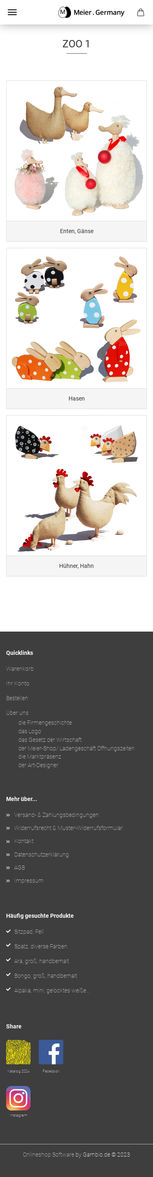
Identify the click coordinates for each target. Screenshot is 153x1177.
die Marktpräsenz (39, 756)
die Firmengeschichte (45, 722)
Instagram (18, 1115)
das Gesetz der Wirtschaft (50, 739)
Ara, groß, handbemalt (41, 961)
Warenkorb (20, 668)
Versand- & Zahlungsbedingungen (56, 815)
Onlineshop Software (48, 1154)
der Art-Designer (38, 765)
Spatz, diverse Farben (40, 946)
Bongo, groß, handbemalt (45, 975)
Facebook (51, 1071)
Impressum (29, 880)
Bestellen (17, 698)
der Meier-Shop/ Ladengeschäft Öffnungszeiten (76, 748)
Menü (12, 12)
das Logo (29, 731)
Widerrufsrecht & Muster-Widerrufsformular (68, 828)
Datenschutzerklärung (41, 854)
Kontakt (23, 841)
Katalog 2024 (18, 1071)
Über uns (17, 713)
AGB (19, 867)
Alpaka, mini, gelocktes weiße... (52, 990)
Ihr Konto (17, 683)
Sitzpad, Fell (29, 931)
